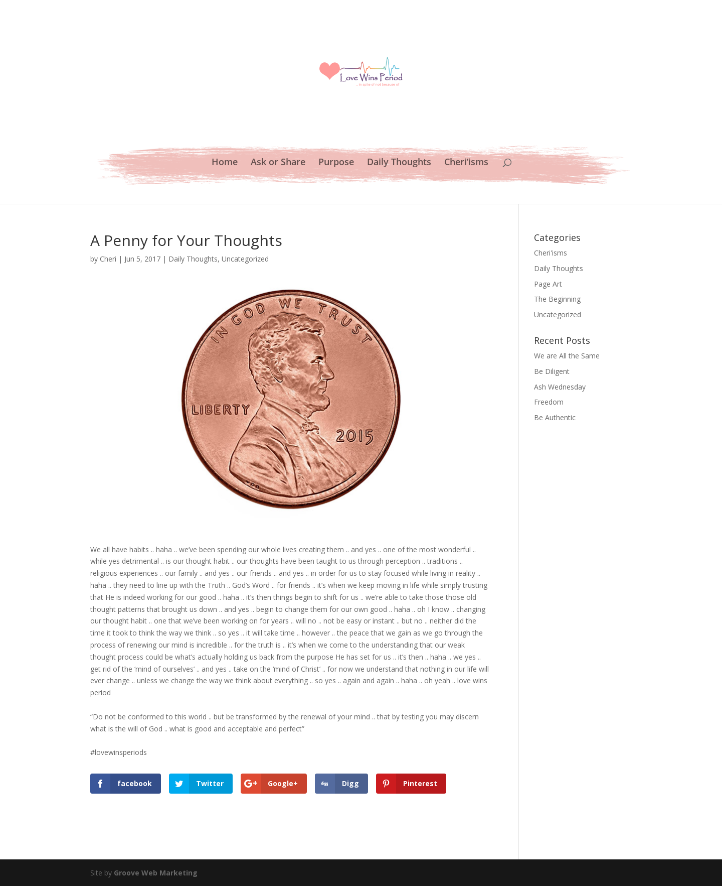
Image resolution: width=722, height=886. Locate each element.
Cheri (108, 259)
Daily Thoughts (399, 163)
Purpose (336, 163)
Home (225, 163)
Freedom (549, 402)
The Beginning (557, 299)
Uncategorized (245, 259)
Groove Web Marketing (156, 872)
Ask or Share (278, 163)
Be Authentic (555, 417)
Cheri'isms (550, 253)
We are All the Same (567, 355)
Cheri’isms (466, 163)
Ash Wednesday (560, 387)
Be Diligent (552, 371)
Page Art (548, 284)
